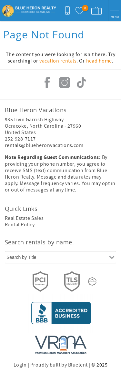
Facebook (47, 82)
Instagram (64, 82)
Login (20, 365)
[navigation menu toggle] (114, 10)
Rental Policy (20, 224)
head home (99, 61)
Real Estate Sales (24, 218)
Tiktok (81, 82)
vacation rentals (57, 61)
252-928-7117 (20, 139)
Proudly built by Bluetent (59, 365)
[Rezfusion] (92, 281)
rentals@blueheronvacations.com (44, 145)
